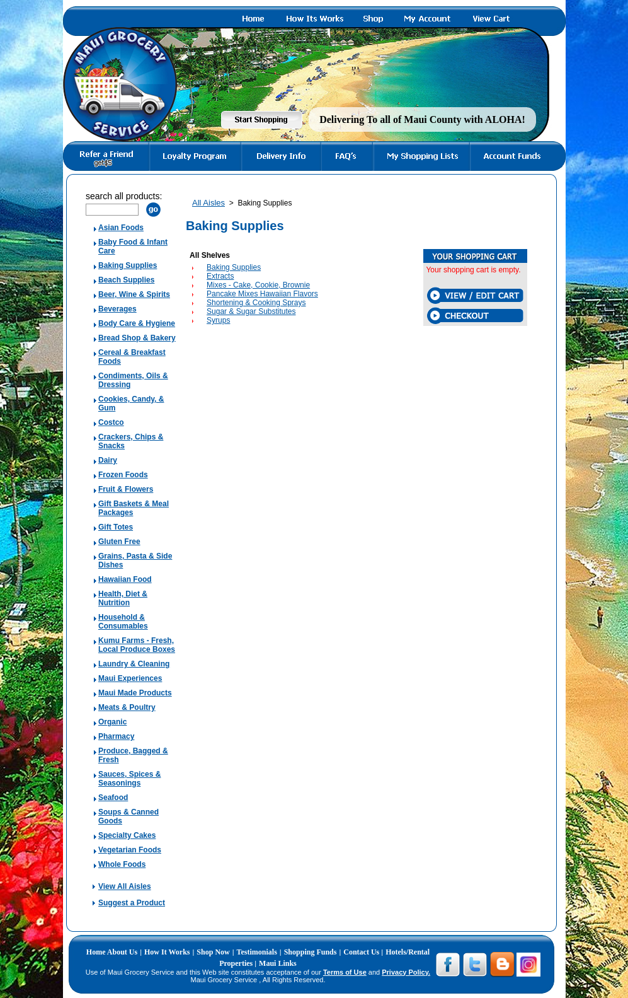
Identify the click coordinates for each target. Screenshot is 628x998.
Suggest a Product (131, 902)
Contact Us (362, 952)
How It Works (167, 952)
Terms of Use (345, 972)
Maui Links (278, 963)
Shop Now (213, 952)
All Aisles (208, 202)
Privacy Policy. (406, 972)
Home (96, 952)
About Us (122, 952)
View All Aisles (124, 886)
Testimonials (257, 952)
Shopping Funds (310, 952)
